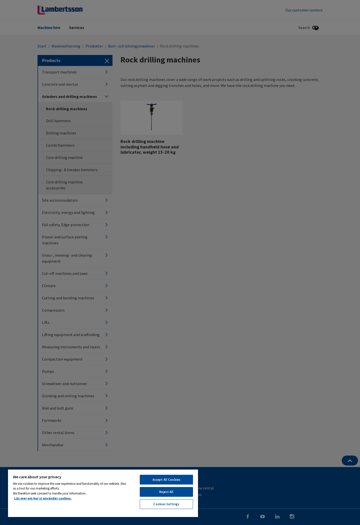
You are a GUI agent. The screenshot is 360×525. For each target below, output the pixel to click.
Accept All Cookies (166, 480)
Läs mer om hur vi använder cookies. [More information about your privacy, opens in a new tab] (43, 498)
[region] (103, 493)
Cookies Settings (166, 504)
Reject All (166, 492)
